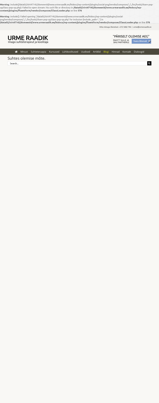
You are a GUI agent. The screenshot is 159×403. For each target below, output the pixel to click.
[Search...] (77, 63)
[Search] (149, 63)
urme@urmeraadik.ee (142, 27)
